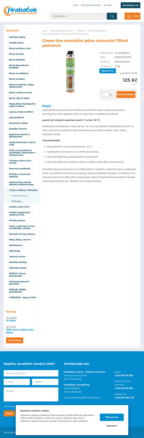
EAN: (102, 57)
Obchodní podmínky (14, 432)
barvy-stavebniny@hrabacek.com (82, 397)
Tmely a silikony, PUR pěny (61, 31)
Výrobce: (105, 61)
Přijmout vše (111, 417)
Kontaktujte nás (130, 5)
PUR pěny (81, 31)
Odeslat (9, 413)
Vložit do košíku (126, 94)
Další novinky (14, 340)
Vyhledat (111, 16)
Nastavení (112, 425)
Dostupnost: (106, 52)
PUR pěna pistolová (97, 31)
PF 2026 (11, 320)
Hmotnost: (106, 66)
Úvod (44, 31)
